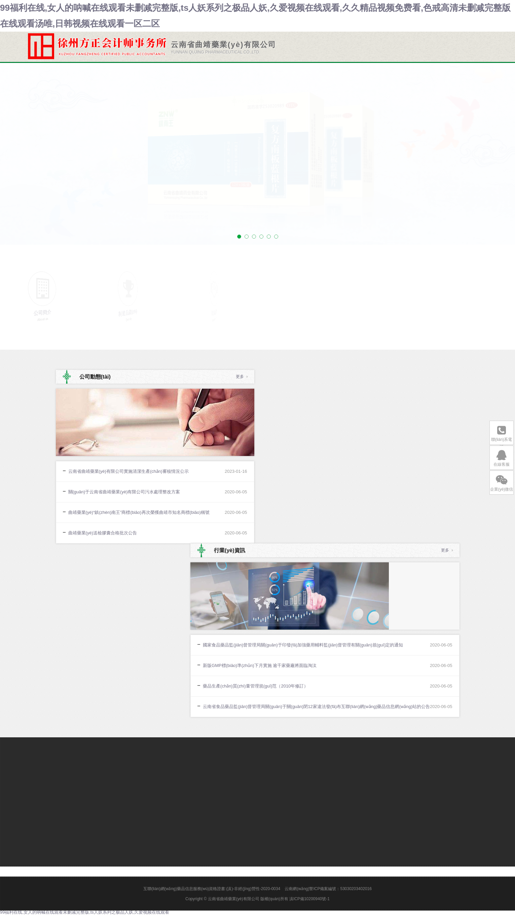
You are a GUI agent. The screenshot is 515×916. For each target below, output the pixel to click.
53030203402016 (355, 902)
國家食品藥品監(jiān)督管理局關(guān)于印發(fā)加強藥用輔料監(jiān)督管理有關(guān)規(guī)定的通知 (303, 644)
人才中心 (433, 71)
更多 (240, 376)
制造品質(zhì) (396, 71)
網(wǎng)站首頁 (247, 71)
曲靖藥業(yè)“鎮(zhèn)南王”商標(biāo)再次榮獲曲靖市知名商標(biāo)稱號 (139, 512)
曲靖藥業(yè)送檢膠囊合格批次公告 (102, 532)
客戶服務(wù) (471, 71)
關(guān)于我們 (285, 71)
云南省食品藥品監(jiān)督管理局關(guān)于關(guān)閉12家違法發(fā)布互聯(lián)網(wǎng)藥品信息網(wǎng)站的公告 (316, 706)
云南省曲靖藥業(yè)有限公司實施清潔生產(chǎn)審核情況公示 (128, 471)
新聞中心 (322, 71)
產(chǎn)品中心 (360, 71)
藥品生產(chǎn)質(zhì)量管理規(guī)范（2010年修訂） (255, 686)
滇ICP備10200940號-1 (309, 912)
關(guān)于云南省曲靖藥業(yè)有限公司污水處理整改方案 (124, 491)
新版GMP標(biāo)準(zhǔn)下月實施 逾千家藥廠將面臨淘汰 (260, 665)
